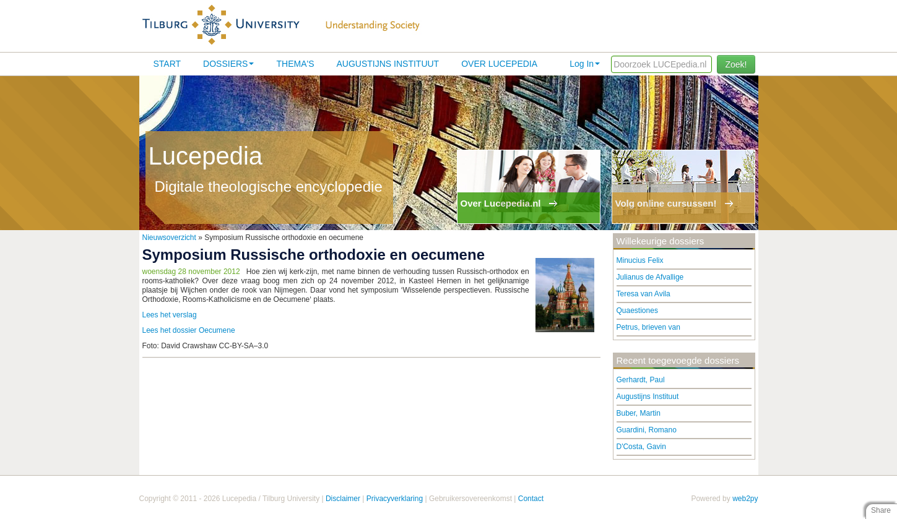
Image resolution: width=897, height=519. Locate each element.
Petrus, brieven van (648, 327)
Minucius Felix (640, 260)
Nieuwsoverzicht (169, 237)
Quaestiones (637, 310)
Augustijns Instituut (387, 64)
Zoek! (736, 64)
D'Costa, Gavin (641, 446)
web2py (745, 498)
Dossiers (228, 64)
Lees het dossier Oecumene (188, 330)
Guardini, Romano (647, 430)
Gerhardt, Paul (641, 379)
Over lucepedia (499, 64)
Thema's (295, 64)
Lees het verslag (169, 315)
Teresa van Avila (643, 294)
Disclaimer (343, 498)
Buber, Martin (639, 413)
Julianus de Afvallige (650, 277)
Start (167, 64)
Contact (531, 498)
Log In (585, 64)
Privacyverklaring (394, 498)
